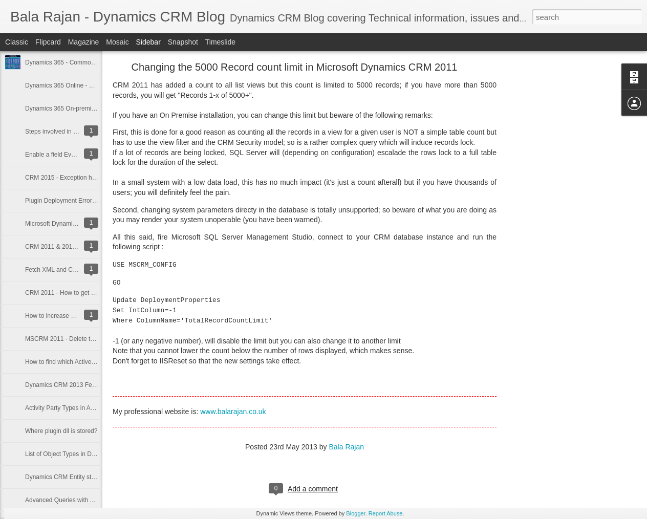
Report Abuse (386, 513)
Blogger (355, 513)
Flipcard (48, 42)
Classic (16, 42)
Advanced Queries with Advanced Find (78, 500)
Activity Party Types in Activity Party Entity (82, 408)
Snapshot (183, 42)
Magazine (83, 42)
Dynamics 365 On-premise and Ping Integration (90, 108)
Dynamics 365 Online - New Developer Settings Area (97, 85)
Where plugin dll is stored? (61, 431)
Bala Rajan (346, 447)
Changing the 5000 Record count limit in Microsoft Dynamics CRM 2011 (295, 67)
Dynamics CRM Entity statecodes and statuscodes (94, 477)
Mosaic (117, 42)
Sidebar (148, 42)
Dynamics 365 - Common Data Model (76, 62)
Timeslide (220, 42)
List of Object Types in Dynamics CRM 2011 (85, 454)
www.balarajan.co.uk (233, 411)
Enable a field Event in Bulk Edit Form (76, 154)
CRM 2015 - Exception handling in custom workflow (95, 177)
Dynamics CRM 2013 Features (67, 384)
